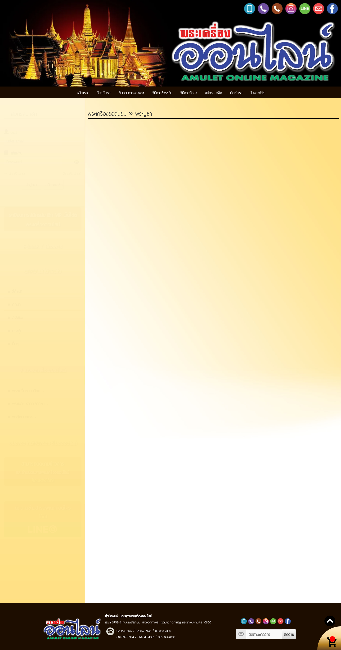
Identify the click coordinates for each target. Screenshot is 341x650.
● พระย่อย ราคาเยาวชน (27, 403)
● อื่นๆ (12, 343)
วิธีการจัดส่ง (188, 92)
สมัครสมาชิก (213, 92)
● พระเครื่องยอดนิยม (25, 390)
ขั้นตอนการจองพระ (131, 92)
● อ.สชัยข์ (15, 317)
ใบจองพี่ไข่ (257, 92)
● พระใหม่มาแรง (21, 416)
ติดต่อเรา (236, 92)
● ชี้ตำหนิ (14, 291)
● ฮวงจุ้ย (14, 330)
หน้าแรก (82, 92)
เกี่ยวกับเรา (103, 92)
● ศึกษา (13, 304)
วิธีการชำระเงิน (162, 92)
